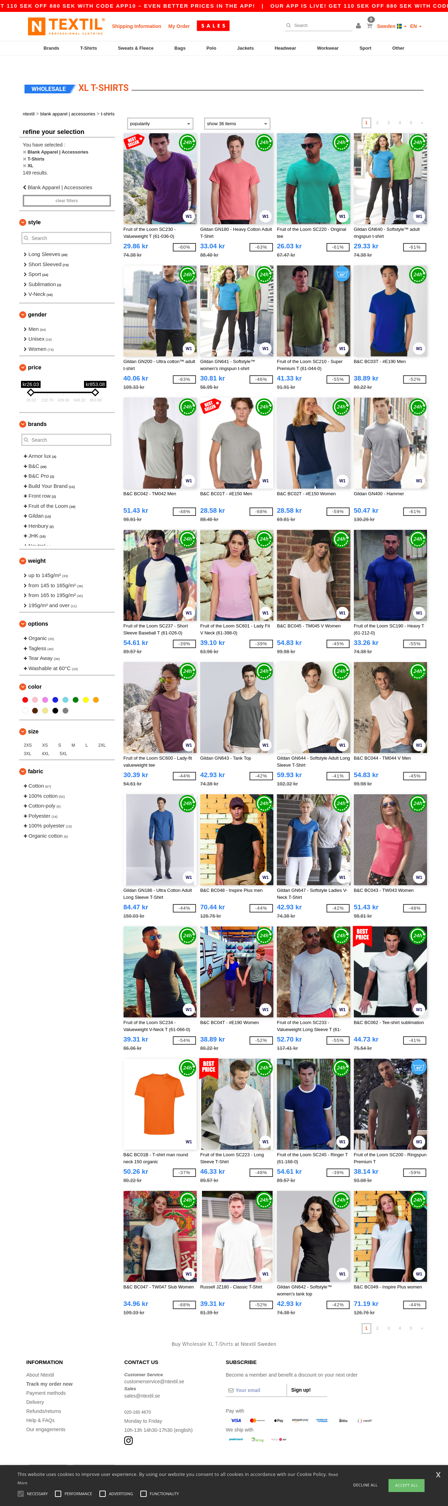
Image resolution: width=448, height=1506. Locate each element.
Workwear (328, 48)
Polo (211, 48)
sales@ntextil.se (142, 1382)
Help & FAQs (40, 1406)
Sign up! (301, 1376)
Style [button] (34, 209)
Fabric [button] (35, 758)
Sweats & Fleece (136, 48)
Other (398, 48)
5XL (63, 740)
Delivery (35, 1388)
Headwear (285, 48)
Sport (365, 48)
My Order (179, 26)
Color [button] (35, 673)
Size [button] (33, 718)
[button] (359, 26)
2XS (28, 732)
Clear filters (67, 187)
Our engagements (45, 1416)
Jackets (245, 48)
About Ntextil (40, 1361)
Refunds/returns (43, 1397)
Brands (51, 48)
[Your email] (256, 1376)
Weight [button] (37, 547)
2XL (102, 732)
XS (45, 732)
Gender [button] (37, 301)
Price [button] (34, 354)
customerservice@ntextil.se (154, 1368)
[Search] (317, 25)
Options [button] (38, 610)
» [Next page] (422, 109)
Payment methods (46, 1379)
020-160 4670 (139, 1398)
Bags (180, 48)
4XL (45, 740)
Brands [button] (37, 411)
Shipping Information (136, 26)
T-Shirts (88, 48)
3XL (27, 740)
